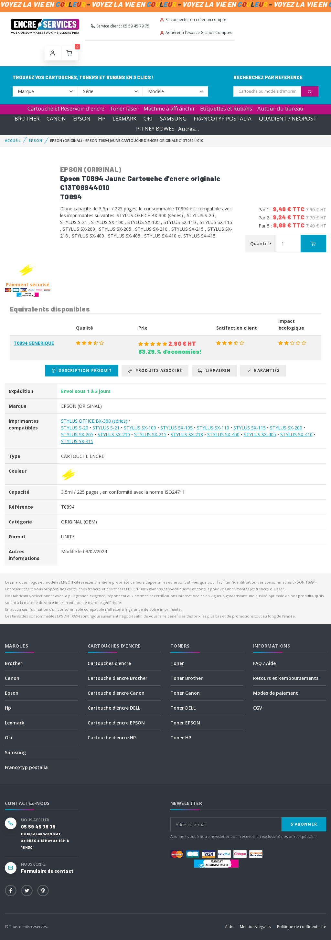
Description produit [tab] (81, 370)
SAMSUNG (173, 118)
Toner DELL (183, 708)
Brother (13, 663)
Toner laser (124, 108)
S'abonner (304, 824)
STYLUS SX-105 (176, 428)
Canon (12, 678)
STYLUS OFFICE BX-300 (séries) (94, 421)
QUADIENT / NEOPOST (288, 118)
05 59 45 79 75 (38, 826)
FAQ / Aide (264, 663)
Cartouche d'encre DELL (114, 708)
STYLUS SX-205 (77, 434)
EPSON (82, 118)
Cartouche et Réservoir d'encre (65, 108)
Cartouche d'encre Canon (116, 693)
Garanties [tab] (263, 370)
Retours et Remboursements (285, 678)
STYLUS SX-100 (140, 428)
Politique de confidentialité (301, 926)
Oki (8, 737)
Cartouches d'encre (109, 663)
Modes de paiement (275, 693)
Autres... (188, 128)
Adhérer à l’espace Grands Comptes (196, 32)
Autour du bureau (280, 108)
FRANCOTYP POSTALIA (222, 118)
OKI (148, 118)
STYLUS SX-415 (77, 441)
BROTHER (27, 118)
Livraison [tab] (214, 370)
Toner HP (180, 737)
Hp (8, 708)
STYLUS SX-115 (249, 428)
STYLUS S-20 (74, 428)
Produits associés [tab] (155, 370)
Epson (11, 693)
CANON (56, 118)
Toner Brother (186, 678)
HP (101, 118)
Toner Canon (185, 693)
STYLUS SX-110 (213, 428)
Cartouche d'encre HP (112, 737)
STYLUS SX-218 (187, 434)
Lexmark (14, 723)
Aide (229, 926)
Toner (177, 663)
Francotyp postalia (26, 767)
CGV (257, 708)
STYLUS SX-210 (114, 434)
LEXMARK (124, 118)
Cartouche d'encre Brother (117, 678)
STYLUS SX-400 (223, 434)
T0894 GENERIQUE (34, 343)
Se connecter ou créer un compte (193, 19)
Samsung (15, 752)
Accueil (13, 140)
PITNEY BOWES (155, 128)
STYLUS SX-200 (286, 428)
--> (45, 91)
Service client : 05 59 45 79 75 (120, 26)
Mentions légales (255, 926)
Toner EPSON (185, 723)
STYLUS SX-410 (296, 434)
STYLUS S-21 (106, 428)
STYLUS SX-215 (150, 434)
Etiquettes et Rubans (226, 108)
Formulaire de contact (47, 871)
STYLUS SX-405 (260, 434)
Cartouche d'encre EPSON (116, 723)
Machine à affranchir (169, 108)
